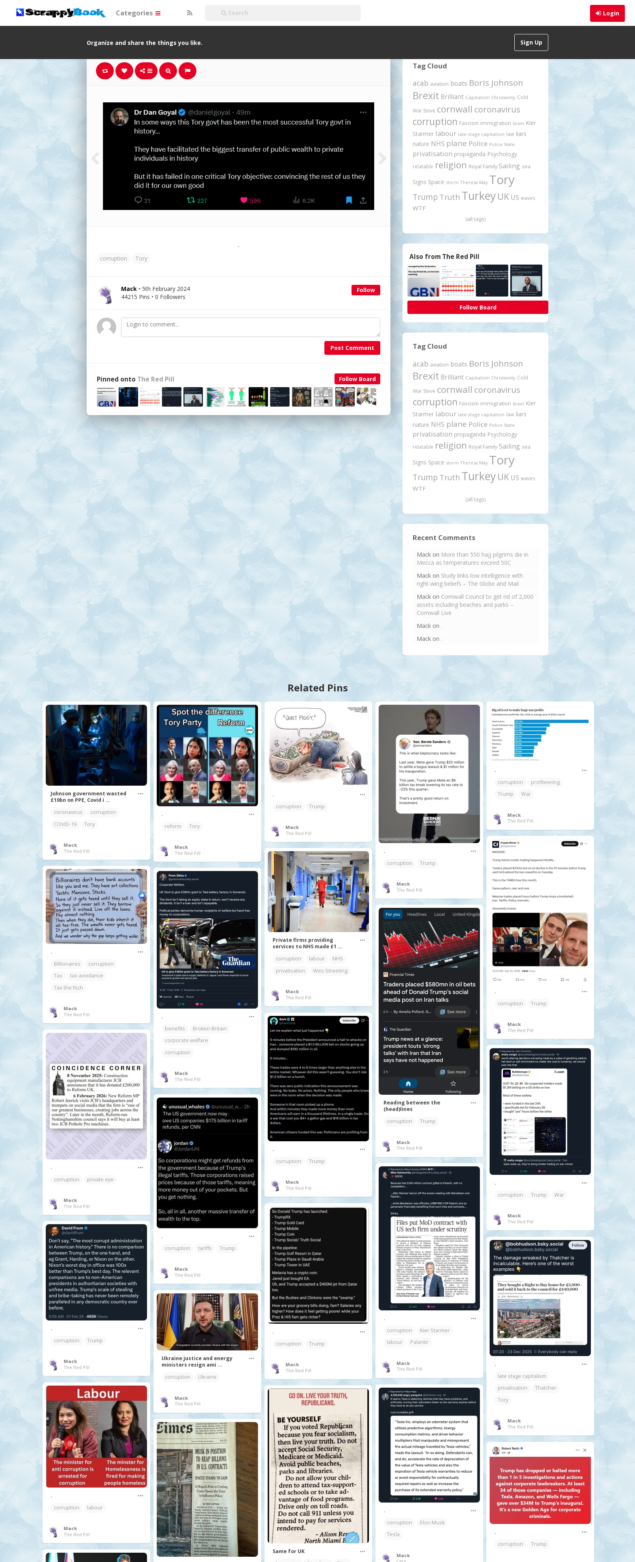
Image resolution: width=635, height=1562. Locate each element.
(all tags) (475, 219)
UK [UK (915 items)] (503, 196)
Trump (317, 806)
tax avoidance (86, 975)
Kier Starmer (435, 1330)
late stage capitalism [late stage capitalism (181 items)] (481, 134)
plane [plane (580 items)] (456, 143)
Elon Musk (432, 1522)
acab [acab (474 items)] (420, 83)
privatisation (290, 970)
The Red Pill (156, 379)
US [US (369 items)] (515, 197)
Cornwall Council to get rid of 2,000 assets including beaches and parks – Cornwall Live (475, 605)
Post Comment (352, 348)
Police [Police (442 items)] (478, 143)
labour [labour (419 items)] (445, 133)
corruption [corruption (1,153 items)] (435, 121)
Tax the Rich (68, 987)
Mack (70, 845)
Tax (58, 975)
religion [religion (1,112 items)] (451, 165)
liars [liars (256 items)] (521, 134)
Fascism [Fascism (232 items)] (469, 123)
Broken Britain (210, 1028)
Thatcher (545, 1387)
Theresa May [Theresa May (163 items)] (474, 182)
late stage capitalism (522, 1376)
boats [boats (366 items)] (458, 83)
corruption (113, 258)
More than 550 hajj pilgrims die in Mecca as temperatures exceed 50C (472, 558)
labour (317, 958)
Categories (138, 12)
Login (611, 13)
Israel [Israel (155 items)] (518, 123)
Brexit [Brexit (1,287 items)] (426, 95)
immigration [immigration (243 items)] (495, 123)
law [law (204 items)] (510, 134)
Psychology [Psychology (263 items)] (502, 154)
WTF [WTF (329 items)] (419, 208)
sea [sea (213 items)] (526, 166)
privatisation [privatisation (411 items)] (432, 153)
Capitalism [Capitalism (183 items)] (477, 97)
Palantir (419, 1342)
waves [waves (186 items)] (528, 198)
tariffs (205, 1248)
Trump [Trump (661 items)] (425, 196)
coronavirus (68, 812)
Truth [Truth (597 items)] (449, 197)
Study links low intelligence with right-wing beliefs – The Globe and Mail (470, 579)
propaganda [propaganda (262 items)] (470, 154)
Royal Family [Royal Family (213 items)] (483, 166)
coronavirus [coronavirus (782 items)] (497, 109)
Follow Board (357, 379)
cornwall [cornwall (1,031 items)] (455, 109)
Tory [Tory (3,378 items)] (502, 180)
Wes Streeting (330, 970)
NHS (337, 958)
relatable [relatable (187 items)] (423, 166)
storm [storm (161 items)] (452, 182)
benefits (175, 1028)
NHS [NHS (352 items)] (438, 143)
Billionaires (67, 963)
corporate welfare (186, 1040)
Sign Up (531, 42)
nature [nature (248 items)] (421, 144)
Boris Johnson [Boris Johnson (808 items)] (496, 82)
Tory (141, 258)
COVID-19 (65, 824)
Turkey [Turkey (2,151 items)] (479, 196)
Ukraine (207, 1376)
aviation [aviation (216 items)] (439, 83)
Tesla (393, 1534)
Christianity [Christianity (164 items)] (503, 97)
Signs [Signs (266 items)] (419, 182)
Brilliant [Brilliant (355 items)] (452, 96)
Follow (366, 290)
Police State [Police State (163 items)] (502, 144)
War (526, 794)
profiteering (545, 782)
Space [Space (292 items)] (436, 182)
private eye (100, 1179)
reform (173, 826)
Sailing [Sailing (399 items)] (509, 165)
